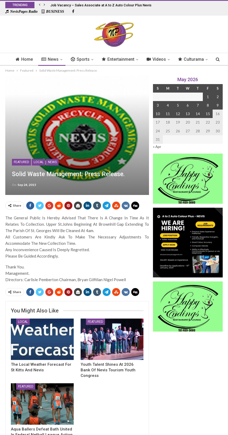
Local (38, 162)
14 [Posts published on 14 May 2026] (198, 114)
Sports (87, 59)
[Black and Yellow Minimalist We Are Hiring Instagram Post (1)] (188, 242)
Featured (21, 162)
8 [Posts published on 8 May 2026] (208, 105)
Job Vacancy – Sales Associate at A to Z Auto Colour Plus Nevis (100, 5)
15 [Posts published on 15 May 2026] (208, 114)
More (193, 59)
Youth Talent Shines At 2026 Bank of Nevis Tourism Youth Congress (108, 370)
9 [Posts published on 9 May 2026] (218, 105)
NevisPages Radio (21, 12)
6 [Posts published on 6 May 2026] (188, 105)
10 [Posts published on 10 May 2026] (158, 114)
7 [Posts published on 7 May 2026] (198, 105)
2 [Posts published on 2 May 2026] (218, 97)
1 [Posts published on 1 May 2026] (208, 97)
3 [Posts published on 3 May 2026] (158, 105)
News (56, 59)
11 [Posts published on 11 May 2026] (168, 114)
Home (29, 59)
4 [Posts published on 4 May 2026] (168, 105)
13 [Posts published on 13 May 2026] (188, 114)
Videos (165, 59)
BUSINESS (53, 12)
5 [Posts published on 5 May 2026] (178, 105)
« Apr (157, 147)
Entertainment (126, 59)
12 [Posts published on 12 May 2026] (178, 114)
